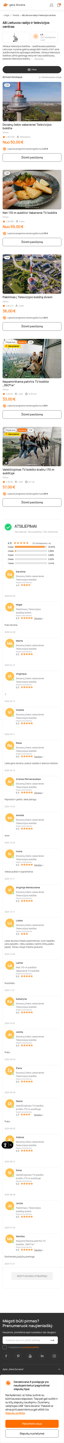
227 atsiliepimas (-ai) (48, 39)
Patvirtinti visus (32, 1424)
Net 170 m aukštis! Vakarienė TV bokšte (27, 969)
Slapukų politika (15, 1413)
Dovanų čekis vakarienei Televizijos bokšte (30, 577)
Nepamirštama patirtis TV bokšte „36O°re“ (30, 1242)
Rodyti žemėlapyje (12, 77)
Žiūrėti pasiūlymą (32, 157)
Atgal (6, 15)
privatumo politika (31, 1347)
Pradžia (16, 15)
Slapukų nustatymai (32, 1433)
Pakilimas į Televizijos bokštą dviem (28, 610)
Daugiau (39, 58)
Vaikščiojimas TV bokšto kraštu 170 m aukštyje (30, 1107)
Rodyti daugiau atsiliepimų (32, 1276)
